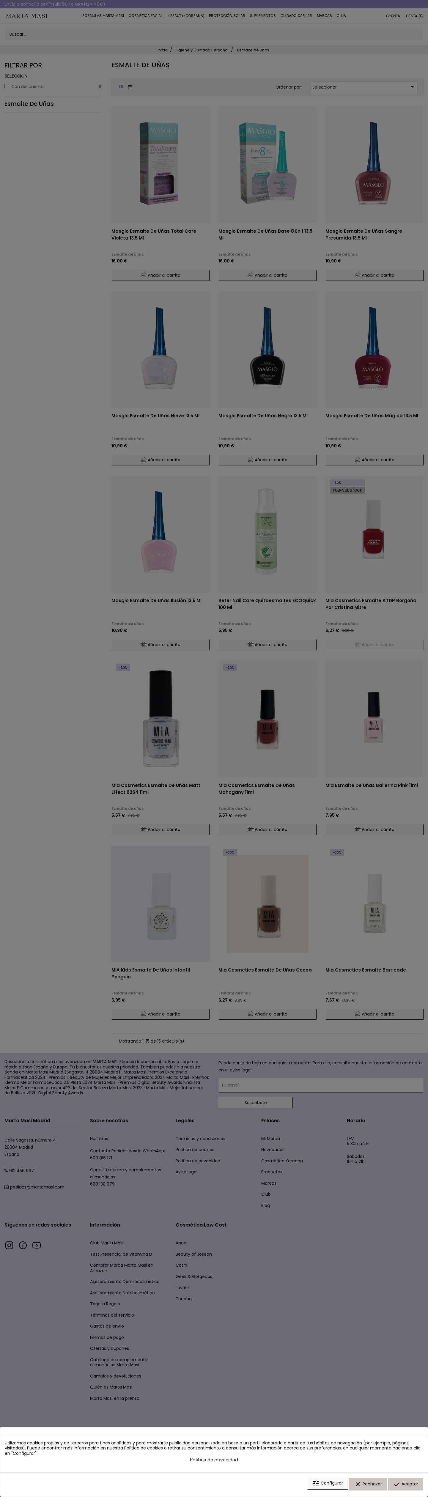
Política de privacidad (214, 1462)
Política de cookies (143, 1451)
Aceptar (405, 1486)
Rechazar (368, 1486)
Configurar (327, 1486)
